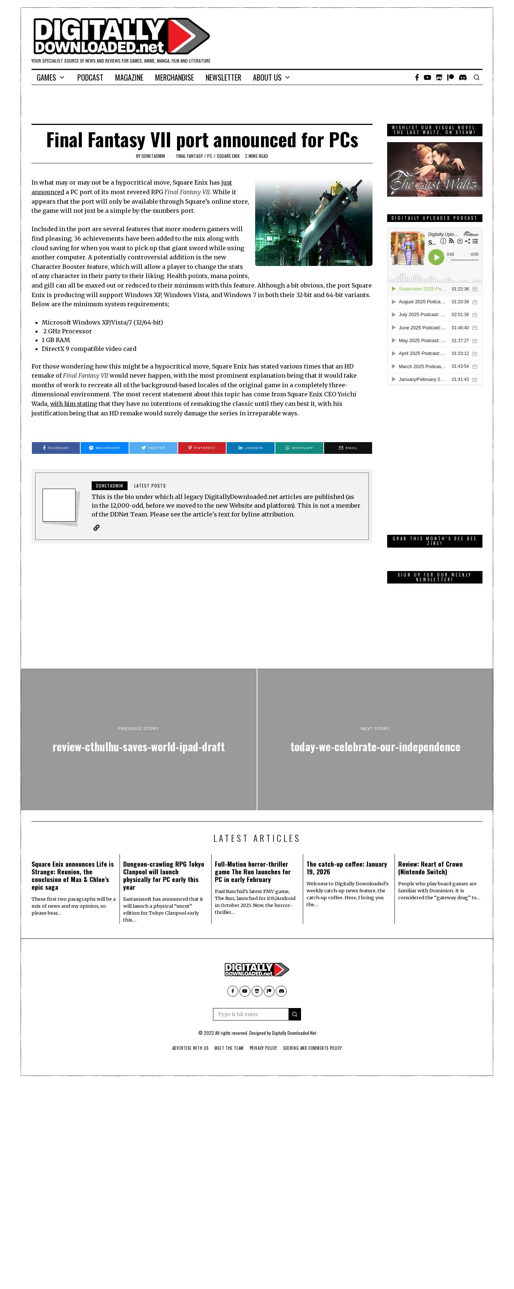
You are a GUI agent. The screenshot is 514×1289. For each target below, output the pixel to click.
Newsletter (223, 77)
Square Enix (228, 156)
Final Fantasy (189, 156)
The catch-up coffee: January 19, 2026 (346, 867)
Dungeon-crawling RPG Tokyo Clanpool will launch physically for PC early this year (163, 875)
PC (209, 156)
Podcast (90, 77)
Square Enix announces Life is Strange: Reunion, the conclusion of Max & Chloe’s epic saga (73, 875)
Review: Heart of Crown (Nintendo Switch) (430, 867)
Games (46, 77)
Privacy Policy (264, 1048)
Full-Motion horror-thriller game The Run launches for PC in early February (253, 871)
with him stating (75, 403)
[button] (295, 1014)
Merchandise (174, 77)
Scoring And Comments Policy (315, 1048)
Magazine (129, 77)
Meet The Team (227, 1048)
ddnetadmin (153, 156)
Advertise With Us (186, 1048)
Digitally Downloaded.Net (294, 1033)
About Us (267, 77)
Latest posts (150, 485)
